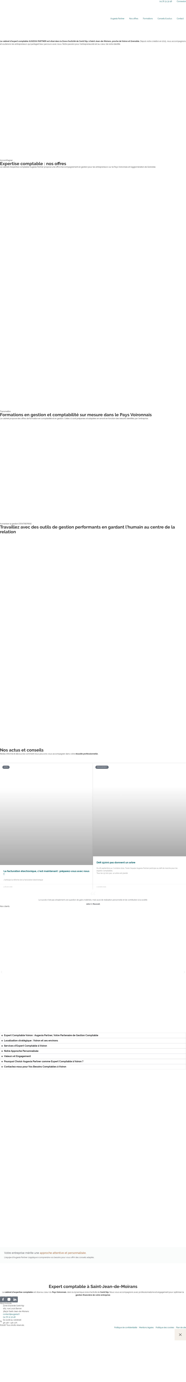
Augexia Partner (117, 18)
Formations (148, 18)
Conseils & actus (165, 18)
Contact (180, 18)
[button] (1, 974)
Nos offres (133, 18)
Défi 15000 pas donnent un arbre (116, 864)
